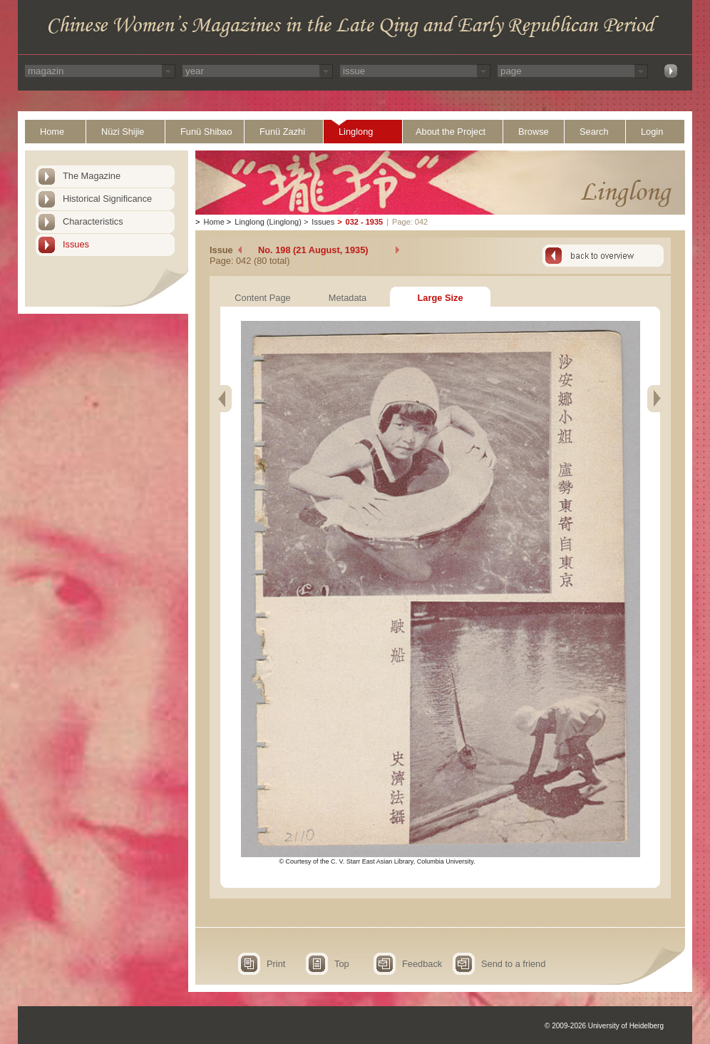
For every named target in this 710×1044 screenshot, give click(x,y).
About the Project (450, 131)
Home (52, 131)
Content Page (262, 297)
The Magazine (91, 175)
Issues (76, 244)
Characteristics (93, 221)
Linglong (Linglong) (268, 222)
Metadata (347, 297)
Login (652, 131)
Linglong (356, 131)
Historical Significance (107, 198)
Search (594, 131)
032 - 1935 (365, 222)
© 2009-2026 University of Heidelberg (604, 1026)
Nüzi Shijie (122, 131)
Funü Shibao (206, 131)
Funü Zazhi (282, 131)
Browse (533, 131)
